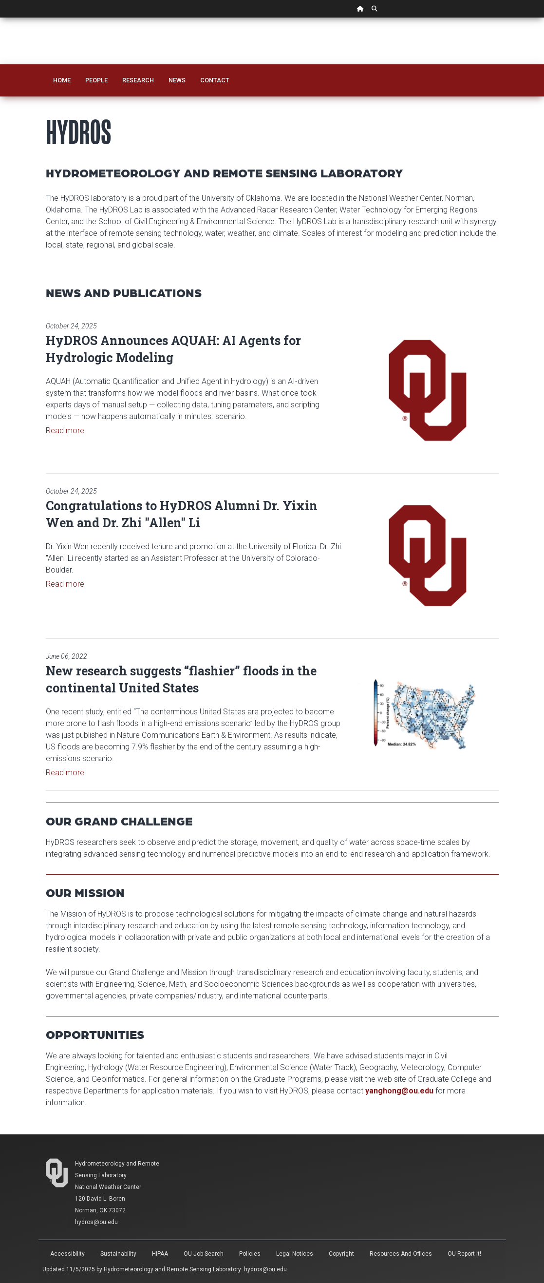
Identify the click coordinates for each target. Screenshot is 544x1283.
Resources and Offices (401, 1253)
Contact (214, 80)
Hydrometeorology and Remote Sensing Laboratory (172, 1269)
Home (62, 80)
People (96, 80)
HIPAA (160, 1253)
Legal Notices (294, 1253)
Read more (65, 430)
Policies (250, 1253)
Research (138, 80)
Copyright (341, 1253)
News (177, 80)
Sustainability (118, 1253)
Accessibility (67, 1253)
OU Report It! (464, 1253)
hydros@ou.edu (265, 1269)
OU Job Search (204, 1253)
